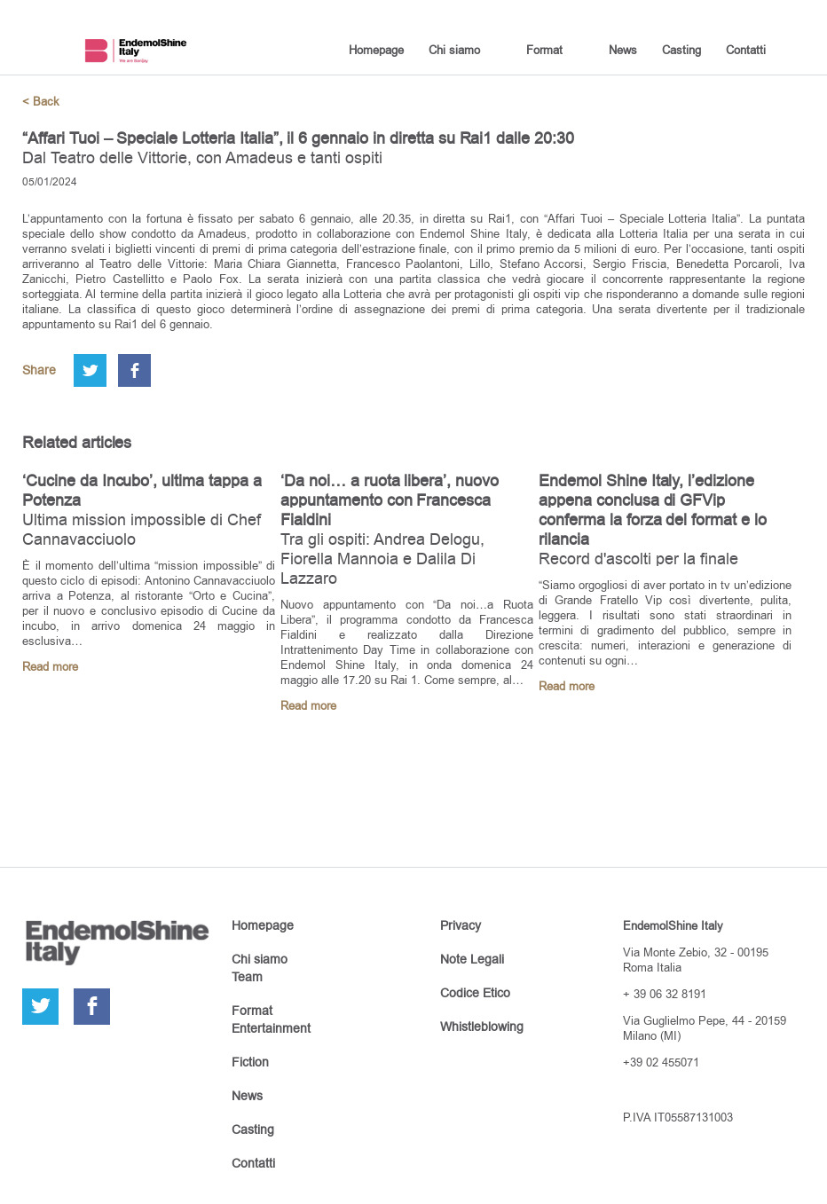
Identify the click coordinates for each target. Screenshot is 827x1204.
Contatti (746, 50)
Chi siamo (454, 50)
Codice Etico (475, 993)
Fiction (250, 1062)
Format (544, 50)
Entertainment (271, 1028)
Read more (50, 666)
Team (247, 977)
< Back (40, 101)
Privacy (460, 925)
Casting (681, 50)
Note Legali (472, 959)
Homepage (376, 50)
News (623, 50)
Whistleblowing (482, 1027)
